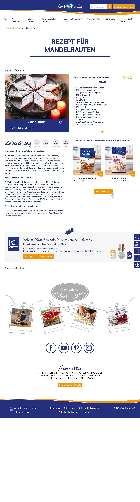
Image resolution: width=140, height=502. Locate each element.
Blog (5, 19)
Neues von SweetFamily (70, 385)
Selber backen (31, 20)
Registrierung (22, 412)
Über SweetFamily (16, 20)
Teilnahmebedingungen (69, 412)
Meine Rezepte (20, 408)
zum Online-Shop (103, 191)
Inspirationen (109, 19)
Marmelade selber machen (49, 20)
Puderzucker (57, 210)
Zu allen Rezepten (124, 6)
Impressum (55, 408)
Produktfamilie (93, 19)
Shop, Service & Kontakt (125, 20)
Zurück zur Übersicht (14, 70)
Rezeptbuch (65, 239)
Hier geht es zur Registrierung (38, 256)
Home (9, 27)
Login (33, 408)
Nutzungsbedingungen (89, 408)
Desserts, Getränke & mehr (73, 20)
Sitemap (87, 412)
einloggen (32, 244)
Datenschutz (69, 408)
